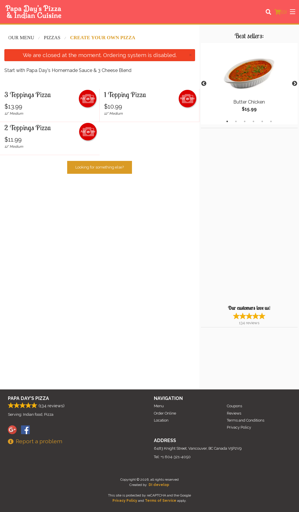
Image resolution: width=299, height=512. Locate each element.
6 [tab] (271, 121)
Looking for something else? (99, 167)
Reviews (234, 413)
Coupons (234, 406)
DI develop (159, 485)
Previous (204, 84)
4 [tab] (253, 121)
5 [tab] (262, 121)
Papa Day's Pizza (28, 398)
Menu (159, 406)
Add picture (87, 98)
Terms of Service (160, 501)
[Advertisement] (237, 216)
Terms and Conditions (245, 420)
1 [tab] (227, 121)
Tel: (172, 457)
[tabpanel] (249, 83)
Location (161, 420)
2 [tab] (236, 121)
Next (295, 84)
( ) (280, 11)
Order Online (165, 413)
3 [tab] (245, 121)
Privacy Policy (239, 427)
